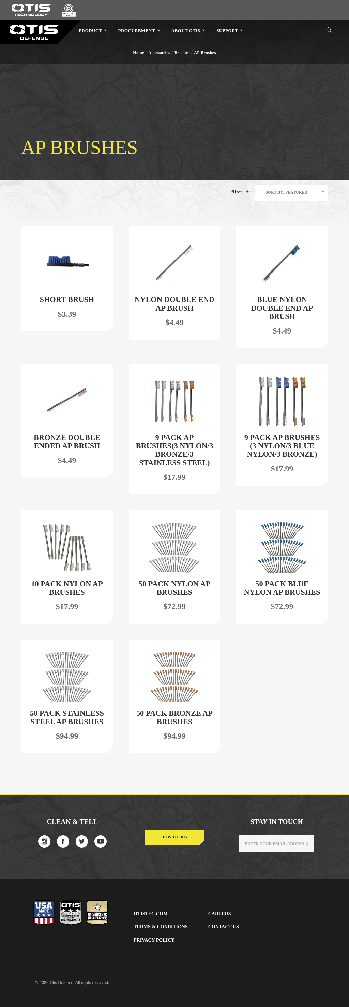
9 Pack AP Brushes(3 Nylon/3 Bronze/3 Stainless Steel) (174, 450)
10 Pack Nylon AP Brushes (67, 588)
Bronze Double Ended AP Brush (67, 441)
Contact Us (223, 926)
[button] (247, 191)
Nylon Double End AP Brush (174, 303)
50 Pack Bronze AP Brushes (174, 717)
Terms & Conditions (161, 926)
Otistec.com (151, 913)
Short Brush (67, 299)
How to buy (174, 837)
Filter (240, 192)
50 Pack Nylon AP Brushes (174, 588)
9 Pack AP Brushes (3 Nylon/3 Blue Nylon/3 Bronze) (282, 446)
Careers (219, 913)
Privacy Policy (154, 940)
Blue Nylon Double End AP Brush (282, 308)
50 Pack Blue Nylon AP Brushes (282, 588)
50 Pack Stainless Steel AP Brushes (67, 717)
